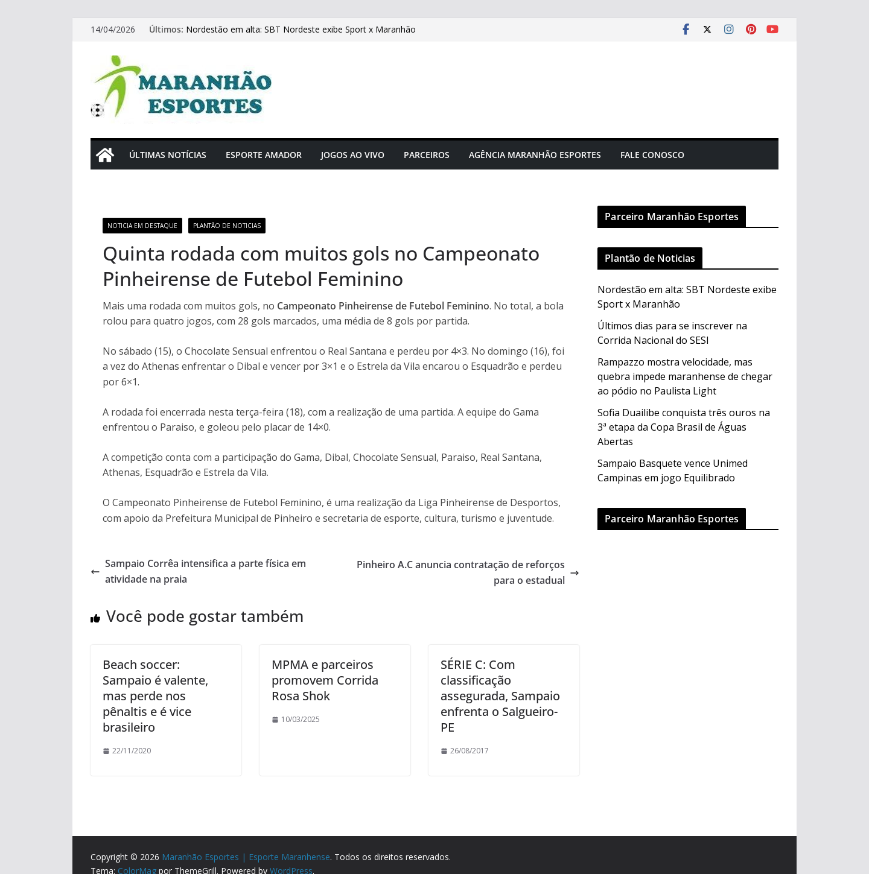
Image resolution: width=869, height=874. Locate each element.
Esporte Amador (264, 154)
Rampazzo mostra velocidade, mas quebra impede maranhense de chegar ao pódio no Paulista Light (684, 376)
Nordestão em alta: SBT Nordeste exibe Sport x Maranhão (301, 29)
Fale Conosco (652, 154)
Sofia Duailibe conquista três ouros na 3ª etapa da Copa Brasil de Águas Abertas (683, 427)
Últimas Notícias (167, 154)
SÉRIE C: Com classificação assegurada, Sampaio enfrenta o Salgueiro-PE (500, 695)
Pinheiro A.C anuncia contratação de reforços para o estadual (468, 572)
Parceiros (427, 154)
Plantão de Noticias (227, 225)
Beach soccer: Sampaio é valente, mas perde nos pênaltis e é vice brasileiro (155, 695)
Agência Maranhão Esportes (535, 154)
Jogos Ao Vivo (352, 154)
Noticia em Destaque (142, 225)
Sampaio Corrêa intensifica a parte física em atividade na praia (198, 571)
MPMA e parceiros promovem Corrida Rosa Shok (325, 680)
